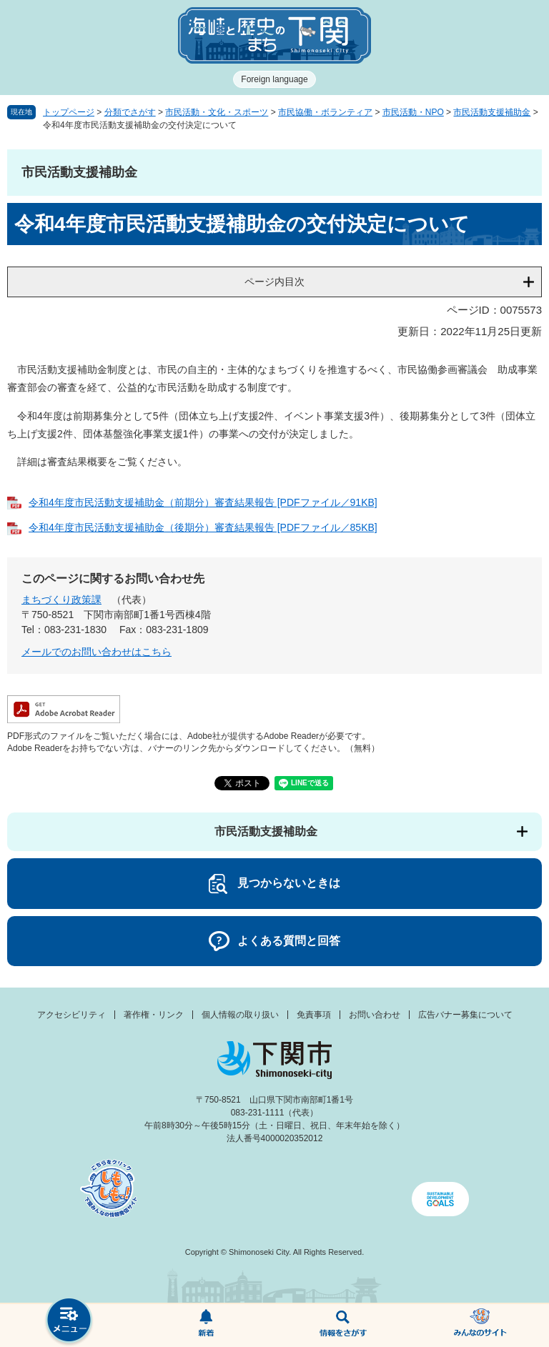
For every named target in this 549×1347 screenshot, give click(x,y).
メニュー (68, 1321)
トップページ (68, 112)
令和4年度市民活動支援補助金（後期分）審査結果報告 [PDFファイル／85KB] (203, 527)
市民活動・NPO (413, 112)
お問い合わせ (374, 1014)
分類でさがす (130, 112)
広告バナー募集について (465, 1014)
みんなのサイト (480, 1325)
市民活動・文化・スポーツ (216, 112)
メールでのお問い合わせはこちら (96, 651)
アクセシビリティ (71, 1014)
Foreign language (274, 79)
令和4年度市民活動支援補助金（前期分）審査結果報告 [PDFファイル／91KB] (203, 502)
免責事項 (314, 1014)
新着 (205, 1325)
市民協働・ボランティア (325, 112)
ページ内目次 (274, 281)
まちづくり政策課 (61, 599)
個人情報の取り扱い (240, 1014)
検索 (343, 1325)
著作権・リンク (154, 1014)
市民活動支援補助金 (491, 112)
